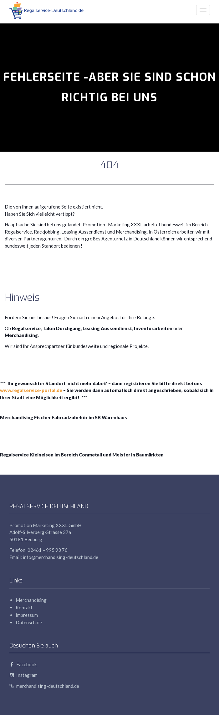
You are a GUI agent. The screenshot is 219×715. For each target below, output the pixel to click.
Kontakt (24, 607)
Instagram (23, 675)
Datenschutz (29, 622)
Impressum (27, 615)
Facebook (23, 664)
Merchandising (31, 600)
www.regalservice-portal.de (31, 390)
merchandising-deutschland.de (44, 686)
